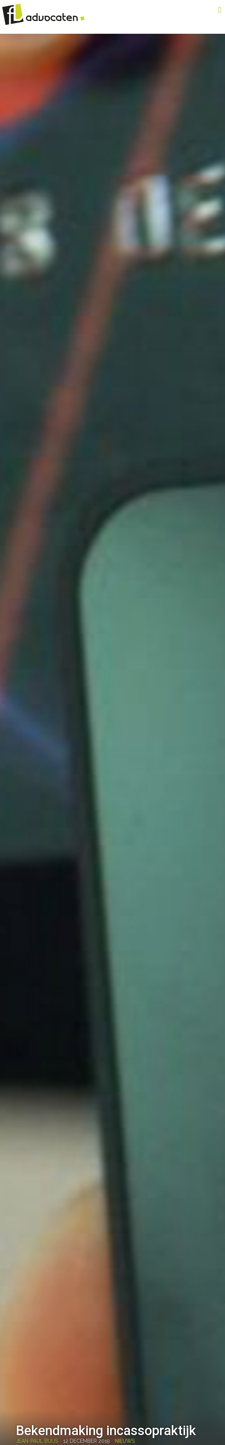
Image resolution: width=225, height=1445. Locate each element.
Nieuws (125, 1441)
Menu (208, 10)
